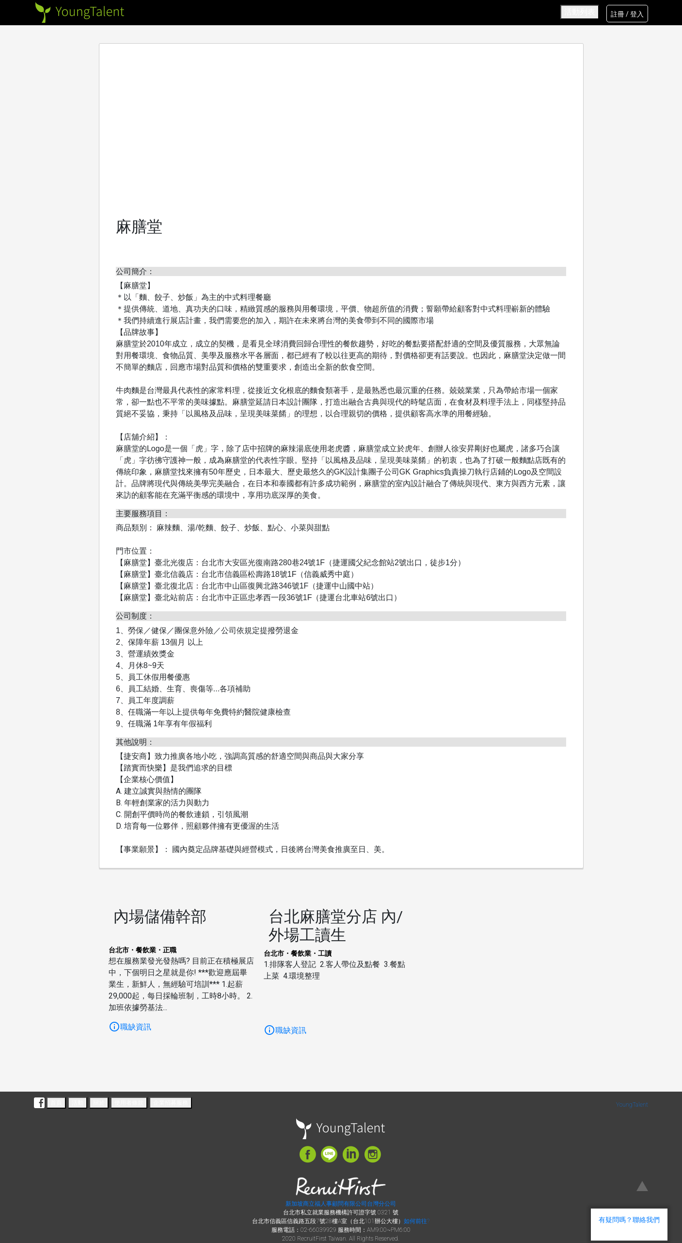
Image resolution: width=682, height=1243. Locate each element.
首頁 (56, 1102)
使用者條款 (128, 1102)
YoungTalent (632, 1104)
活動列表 (579, 11)
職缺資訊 (130, 1026)
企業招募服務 (170, 1102)
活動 (77, 1102)
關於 (99, 1102)
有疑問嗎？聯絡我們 (629, 1220)
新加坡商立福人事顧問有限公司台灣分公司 (340, 1203)
